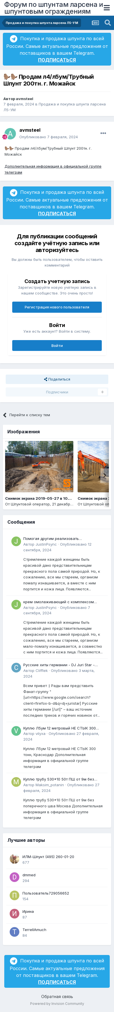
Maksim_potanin (50, 785)
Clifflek (42, 670)
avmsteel (24, 98)
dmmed (29, 875)
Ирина (28, 911)
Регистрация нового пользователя (57, 307)
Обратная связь (57, 996)
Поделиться (57, 379)
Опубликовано (48, 137)
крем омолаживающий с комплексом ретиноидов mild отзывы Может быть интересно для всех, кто (58, 602)
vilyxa (40, 733)
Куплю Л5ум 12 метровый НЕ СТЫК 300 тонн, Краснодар (59, 728)
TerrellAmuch (34, 929)
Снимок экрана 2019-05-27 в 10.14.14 (41, 498)
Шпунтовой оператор (30, 504)
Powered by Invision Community (57, 1003)
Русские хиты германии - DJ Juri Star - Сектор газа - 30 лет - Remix (59, 665)
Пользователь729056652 (45, 893)
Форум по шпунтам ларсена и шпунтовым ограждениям (53, 7)
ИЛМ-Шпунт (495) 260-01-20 (48, 856)
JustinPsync (46, 544)
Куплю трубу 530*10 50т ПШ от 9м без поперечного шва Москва (58, 779)
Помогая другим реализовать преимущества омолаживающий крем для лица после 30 (62, 539)
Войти (57, 345)
